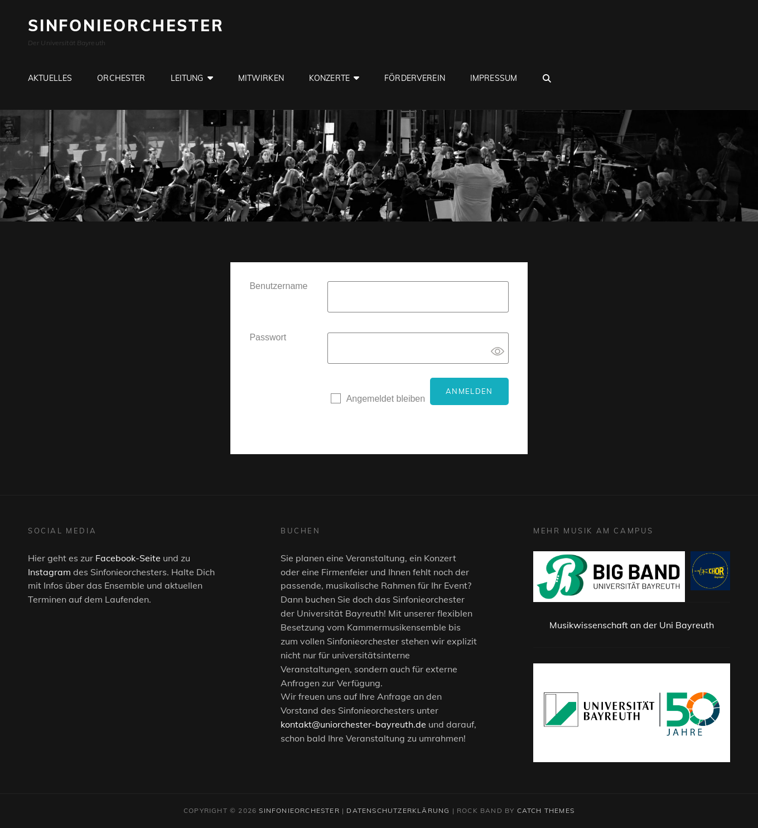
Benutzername (278, 286)
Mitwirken (261, 78)
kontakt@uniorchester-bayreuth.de (353, 724)
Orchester (121, 78)
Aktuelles (50, 78)
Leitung (187, 78)
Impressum (493, 78)
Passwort (267, 337)
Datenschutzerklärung (398, 810)
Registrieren (355, 422)
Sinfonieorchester (126, 25)
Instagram (49, 571)
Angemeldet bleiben (385, 398)
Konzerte (329, 78)
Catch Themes (545, 810)
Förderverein (414, 78)
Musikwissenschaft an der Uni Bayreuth (631, 624)
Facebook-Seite (128, 558)
